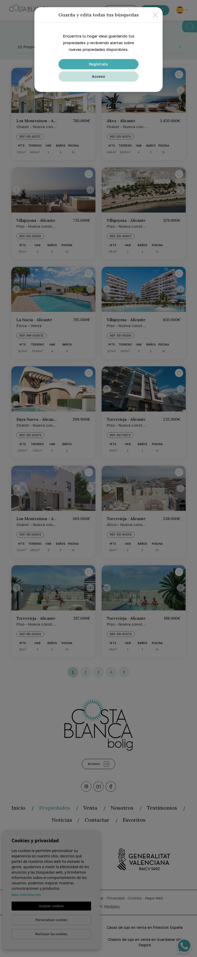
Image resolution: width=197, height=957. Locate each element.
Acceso (98, 76)
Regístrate (98, 64)
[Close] (155, 15)
